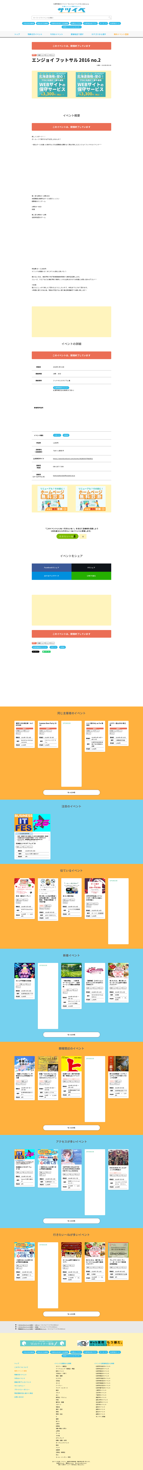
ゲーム (58, 1433)
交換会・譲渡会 (60, 1452)
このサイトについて (21, 1367)
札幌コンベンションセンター (71, 27)
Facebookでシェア (51, 567)
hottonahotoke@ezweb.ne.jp (64, 476)
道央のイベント (100, 1407)
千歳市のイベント (101, 1395)
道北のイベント (100, 1412)
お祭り (58, 1424)
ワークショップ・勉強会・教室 (65, 1369)
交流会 (66, 435)
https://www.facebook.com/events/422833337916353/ (73, 459)
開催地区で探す (77, 34)
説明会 (58, 1426)
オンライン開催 (100, 1416)
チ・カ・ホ (103, 23)
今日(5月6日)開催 (28, 23)
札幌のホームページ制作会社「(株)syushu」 (73, 1464)
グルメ (58, 1393)
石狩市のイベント (101, 1404)
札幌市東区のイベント (61, 388)
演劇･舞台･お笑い (61, 1428)
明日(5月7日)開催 (42, 23)
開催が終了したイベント (22, 1382)
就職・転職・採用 (61, 1440)
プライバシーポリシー (22, 1389)
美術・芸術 (59, 1409)
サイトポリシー (19, 1386)
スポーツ (57, 435)
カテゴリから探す (98, 34)
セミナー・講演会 (61, 1366)
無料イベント (60, 1371)
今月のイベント (56, 34)
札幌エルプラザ (76, 23)
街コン (58, 1421)
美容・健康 (59, 1376)
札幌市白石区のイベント (103, 1385)
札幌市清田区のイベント (103, 1383)
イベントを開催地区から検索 (104, 1363)
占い (57, 1395)
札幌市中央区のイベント (103, 1366)
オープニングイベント (62, 1443)
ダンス (58, 1383)
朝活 (57, 1445)
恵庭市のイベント (101, 1397)
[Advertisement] (71, 170)
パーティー (59, 1385)
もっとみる (71, 792)
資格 (57, 1412)
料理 (57, 1400)
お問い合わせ (19, 1397)
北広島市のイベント (102, 1402)
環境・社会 (59, 1414)
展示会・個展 (60, 1402)
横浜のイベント (70, 1463)
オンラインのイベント (81, 1463)
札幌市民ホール (115, 23)
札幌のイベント (60, 1463)
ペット (58, 1447)
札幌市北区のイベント (102, 1369)
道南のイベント (100, 1414)
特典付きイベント (35, 34)
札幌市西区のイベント (102, 1376)
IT (56, 1416)
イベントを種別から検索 (62, 1363)
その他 (58, 1436)
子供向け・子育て (61, 1373)
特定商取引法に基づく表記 (23, 1393)
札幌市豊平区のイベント (103, 1388)
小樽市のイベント (101, 1390)
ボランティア (60, 1438)
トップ (17, 34)
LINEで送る (91, 576)
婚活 (57, 1390)
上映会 (58, 1431)
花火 (57, 1455)
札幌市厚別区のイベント (103, 1381)
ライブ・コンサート (62, 1388)
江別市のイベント (101, 1393)
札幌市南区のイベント (102, 1373)
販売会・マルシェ (61, 1397)
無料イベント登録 (121, 34)
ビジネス (58, 1378)
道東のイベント (100, 1409)
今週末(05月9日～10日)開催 (59, 23)
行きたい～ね (67, 536)
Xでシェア (91, 567)
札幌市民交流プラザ (90, 23)
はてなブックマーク (51, 576)
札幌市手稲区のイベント (103, 1378)
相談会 (58, 1407)
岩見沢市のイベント (102, 1400)
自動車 (58, 1450)
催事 (57, 1419)
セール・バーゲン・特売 (63, 1457)
